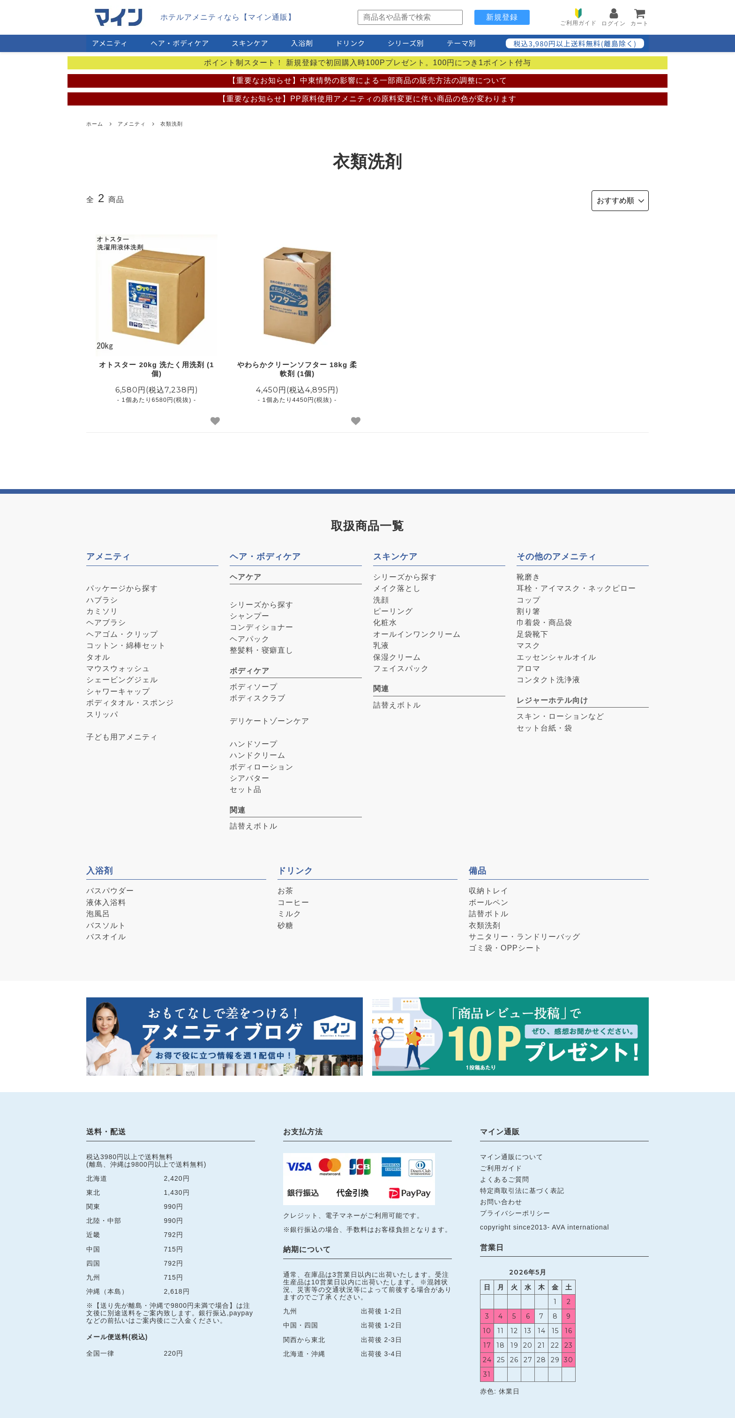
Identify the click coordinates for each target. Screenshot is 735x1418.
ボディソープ (254, 685)
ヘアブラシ (106, 621)
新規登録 (502, 17)
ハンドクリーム (257, 753)
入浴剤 (302, 43)
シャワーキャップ (118, 690)
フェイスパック (401, 667)
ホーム (94, 124)
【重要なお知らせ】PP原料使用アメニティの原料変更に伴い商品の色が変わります (367, 99)
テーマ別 (461, 43)
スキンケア (250, 43)
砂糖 (285, 923)
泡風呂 (98, 912)
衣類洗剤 (171, 124)
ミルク (289, 912)
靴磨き (528, 575)
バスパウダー (110, 889)
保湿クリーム (397, 655)
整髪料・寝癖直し (261, 648)
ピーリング (393, 609)
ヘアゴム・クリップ (122, 632)
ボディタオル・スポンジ (130, 701)
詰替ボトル (489, 912)
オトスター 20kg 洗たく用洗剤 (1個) (156, 367)
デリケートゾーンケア (269, 719)
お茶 (285, 889)
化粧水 (385, 621)
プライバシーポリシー (515, 1211)
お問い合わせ (501, 1200)
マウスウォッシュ (118, 667)
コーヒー (293, 901)
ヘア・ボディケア (179, 43)
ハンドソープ (254, 742)
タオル (98, 655)
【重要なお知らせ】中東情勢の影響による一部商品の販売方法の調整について (367, 80)
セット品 (246, 788)
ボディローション (261, 765)
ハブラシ (102, 598)
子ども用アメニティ (122, 735)
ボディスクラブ (257, 696)
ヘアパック (250, 637)
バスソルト (106, 923)
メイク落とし (397, 586)
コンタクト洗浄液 (548, 678)
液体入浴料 (106, 901)
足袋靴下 (532, 632)
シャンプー (250, 614)
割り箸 (528, 609)
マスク (528, 644)
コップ (528, 598)
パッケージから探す (122, 586)
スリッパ (102, 712)
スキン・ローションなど (560, 714)
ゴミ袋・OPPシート (505, 946)
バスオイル (106, 935)
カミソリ (102, 609)
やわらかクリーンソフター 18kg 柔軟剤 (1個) (297, 367)
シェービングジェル (122, 678)
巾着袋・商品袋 (544, 621)
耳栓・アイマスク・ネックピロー (576, 586)
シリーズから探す (261, 602)
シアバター (250, 776)
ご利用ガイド (501, 1166)
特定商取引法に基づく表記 (522, 1188)
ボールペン (489, 901)
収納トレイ (489, 889)
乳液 (381, 644)
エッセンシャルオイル (556, 655)
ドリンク (350, 43)
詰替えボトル (254, 824)
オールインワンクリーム (417, 632)
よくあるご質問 (504, 1177)
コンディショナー (261, 625)
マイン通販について (511, 1155)
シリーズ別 (406, 43)
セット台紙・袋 (544, 726)
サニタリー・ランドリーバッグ (524, 935)
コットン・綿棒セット (126, 644)
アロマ (528, 667)
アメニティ (110, 43)
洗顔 (381, 598)
